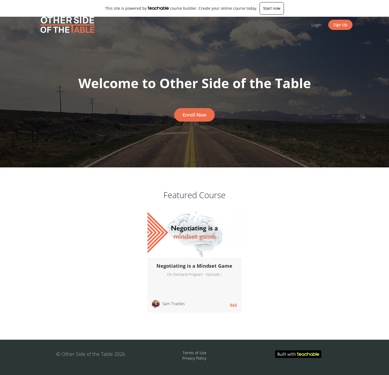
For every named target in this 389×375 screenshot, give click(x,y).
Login (316, 24)
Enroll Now (194, 115)
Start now (271, 8)
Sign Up (340, 24)
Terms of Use (194, 352)
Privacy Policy (194, 358)
